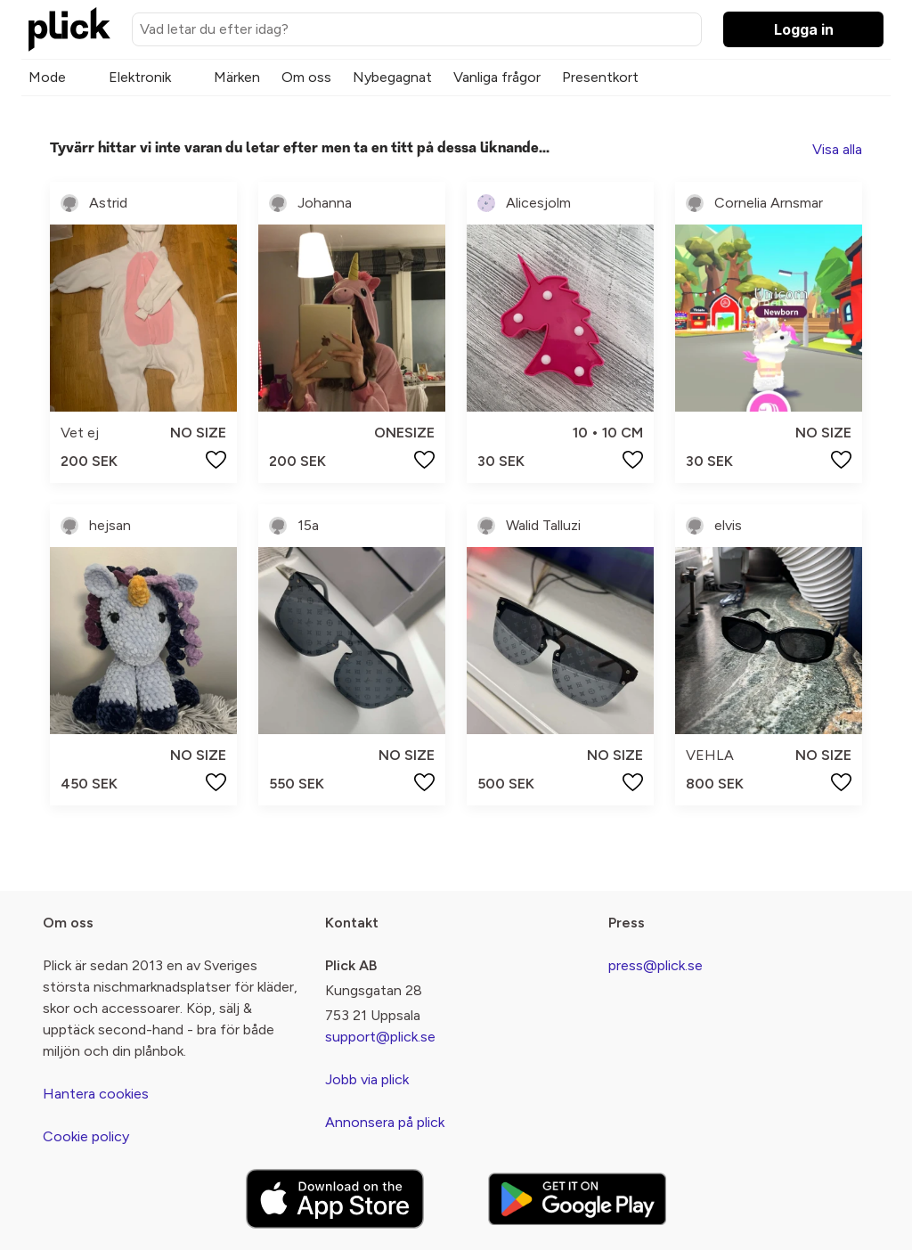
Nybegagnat (392, 77)
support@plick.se (380, 1036)
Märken (237, 77)
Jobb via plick (367, 1079)
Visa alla (837, 149)
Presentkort (600, 77)
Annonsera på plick (384, 1122)
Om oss (306, 77)
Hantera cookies (96, 1093)
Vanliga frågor (497, 77)
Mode (47, 77)
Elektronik (140, 77)
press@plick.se (655, 965)
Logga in (804, 29)
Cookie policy (86, 1136)
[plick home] (69, 29)
